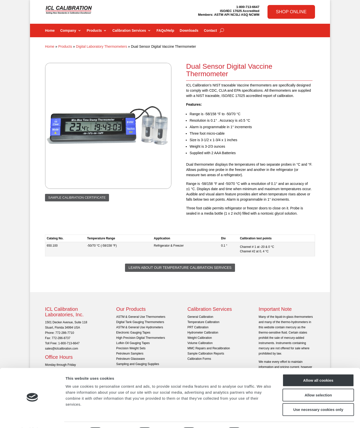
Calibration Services (129, 30)
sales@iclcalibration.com (61, 348)
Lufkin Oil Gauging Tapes (133, 343)
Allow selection (318, 382)
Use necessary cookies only (318, 396)
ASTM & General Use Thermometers (141, 317)
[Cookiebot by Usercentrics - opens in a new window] (32, 418)
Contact (210, 30)
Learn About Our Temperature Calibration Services (180, 268)
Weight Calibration (200, 338)
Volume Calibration (200, 343)
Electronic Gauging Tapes (133, 332)
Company (68, 30)
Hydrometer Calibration (203, 332)
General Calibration (200, 317)
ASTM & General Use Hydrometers (139, 327)
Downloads (189, 30)
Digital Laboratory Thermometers (101, 46)
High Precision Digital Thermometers (140, 338)
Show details (262, 418)
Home (50, 30)
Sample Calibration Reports (206, 353)
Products (94, 30)
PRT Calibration (198, 327)
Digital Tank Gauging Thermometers (140, 322)
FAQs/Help (165, 30)
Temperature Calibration (204, 322)
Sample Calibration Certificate (77, 197)
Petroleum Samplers (130, 353)
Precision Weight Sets (131, 348)
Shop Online (291, 11)
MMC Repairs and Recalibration (209, 348)
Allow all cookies (318, 367)
